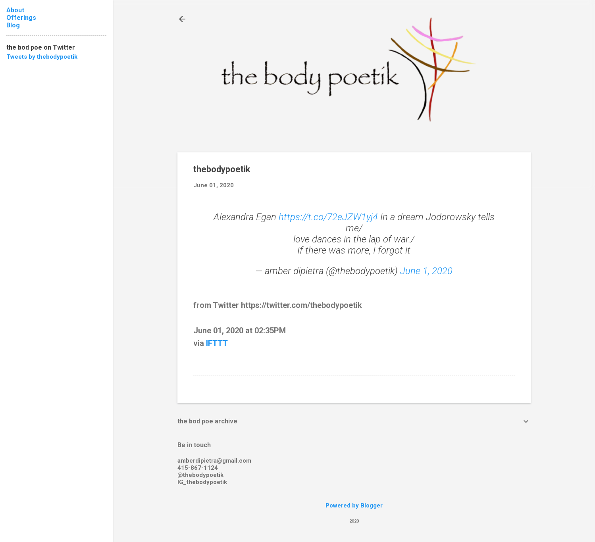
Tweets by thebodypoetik (41, 56)
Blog (13, 25)
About (15, 10)
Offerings (21, 17)
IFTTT (217, 343)
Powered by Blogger (354, 505)
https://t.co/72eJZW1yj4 (328, 217)
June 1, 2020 (426, 271)
